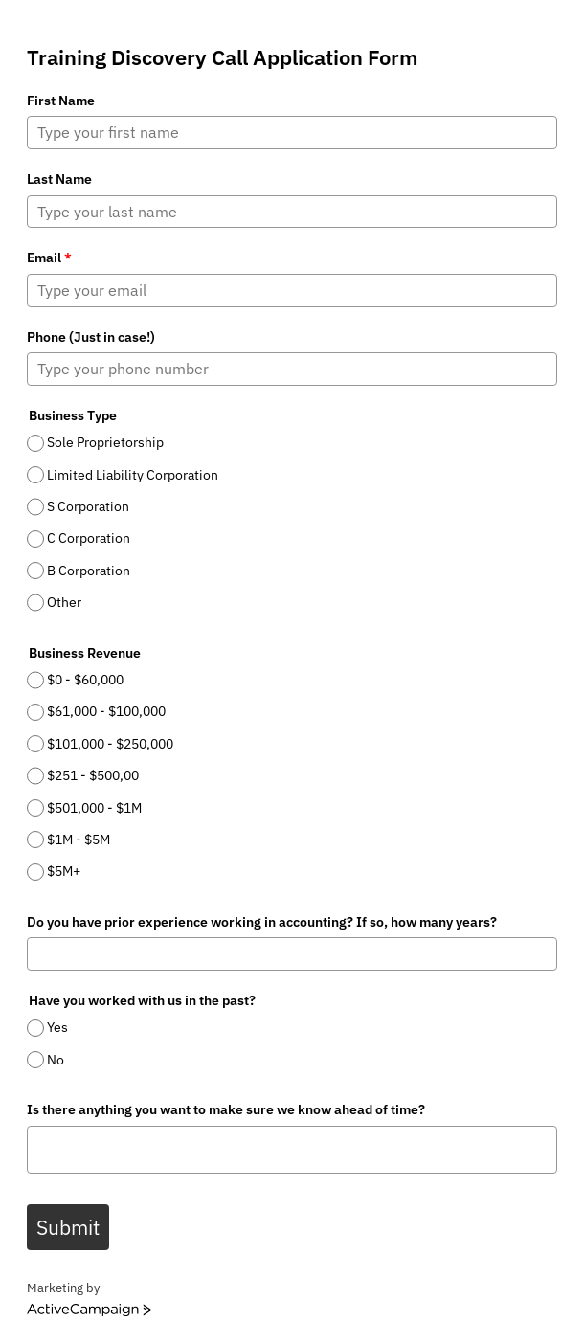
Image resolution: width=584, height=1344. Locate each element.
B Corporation (88, 570)
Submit (68, 1227)
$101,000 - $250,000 (110, 743)
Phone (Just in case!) (91, 337)
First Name (61, 100)
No (55, 1059)
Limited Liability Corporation (132, 474)
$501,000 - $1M (94, 808)
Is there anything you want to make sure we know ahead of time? (226, 1109)
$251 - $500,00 (93, 775)
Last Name (59, 179)
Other (64, 602)
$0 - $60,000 (85, 679)
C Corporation (88, 539)
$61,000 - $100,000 (106, 712)
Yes (57, 1028)
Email (49, 257)
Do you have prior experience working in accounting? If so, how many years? (262, 921)
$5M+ (63, 871)
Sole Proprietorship (105, 442)
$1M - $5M (78, 839)
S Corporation (88, 506)
